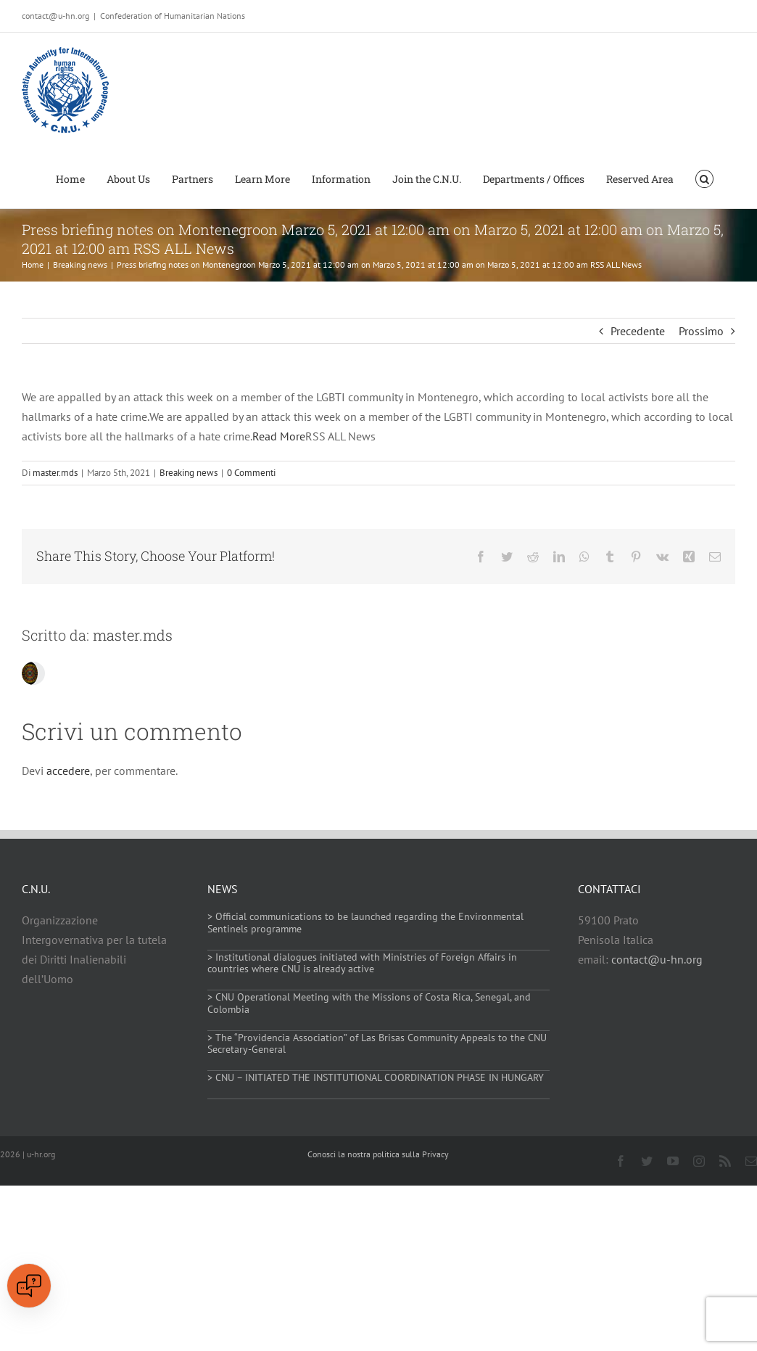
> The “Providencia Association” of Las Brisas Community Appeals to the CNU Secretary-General (377, 1043)
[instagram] (699, 1161)
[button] (704, 177)
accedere (68, 770)
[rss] (725, 1161)
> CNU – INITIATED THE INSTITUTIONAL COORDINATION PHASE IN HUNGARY (375, 1077)
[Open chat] (29, 1285)
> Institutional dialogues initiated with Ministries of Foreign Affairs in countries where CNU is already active (362, 963)
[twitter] (647, 1161)
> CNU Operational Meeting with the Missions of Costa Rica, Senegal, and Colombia (369, 1003)
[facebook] (620, 1161)
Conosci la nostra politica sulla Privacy (378, 1154)
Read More (278, 436)
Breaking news (189, 473)
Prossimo (701, 331)
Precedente (638, 331)
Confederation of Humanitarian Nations (172, 15)
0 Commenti (251, 473)
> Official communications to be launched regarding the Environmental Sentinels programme (365, 922)
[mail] (751, 1161)
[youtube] (673, 1161)
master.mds (55, 473)
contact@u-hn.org (657, 959)
